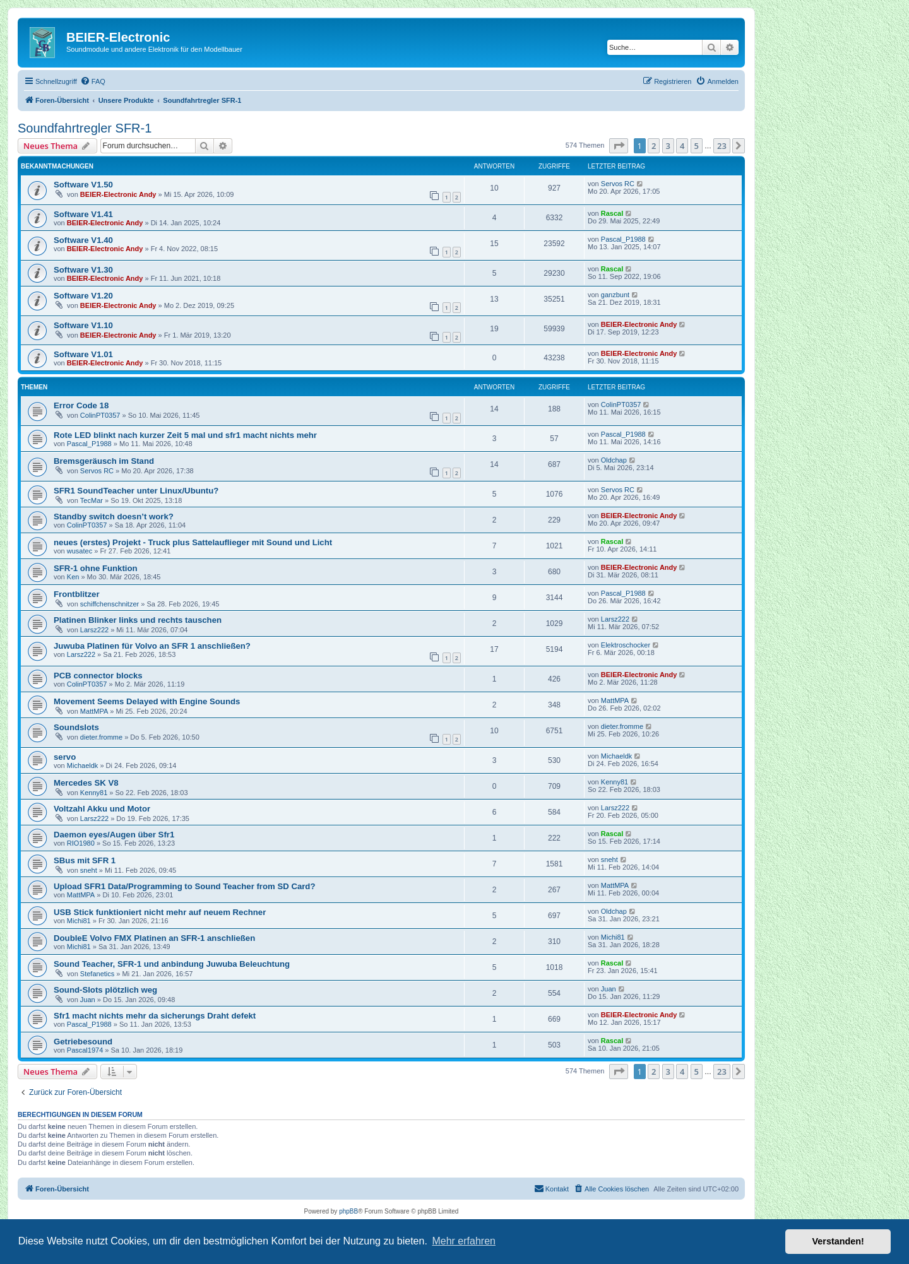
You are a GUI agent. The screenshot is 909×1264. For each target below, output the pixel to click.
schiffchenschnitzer (109, 604)
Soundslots (76, 727)
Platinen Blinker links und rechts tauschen (138, 620)
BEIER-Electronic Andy (118, 194)
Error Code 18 (81, 405)
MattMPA (94, 711)
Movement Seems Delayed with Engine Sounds (147, 701)
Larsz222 (94, 630)
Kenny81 (93, 792)
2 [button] (653, 145)
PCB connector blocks (98, 675)
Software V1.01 (83, 354)
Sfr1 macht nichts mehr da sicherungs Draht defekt (155, 1015)
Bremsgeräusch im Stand (104, 461)
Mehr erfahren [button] (464, 1241)
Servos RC (617, 183)
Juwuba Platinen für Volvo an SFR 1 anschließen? (152, 646)
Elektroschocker (625, 645)
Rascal (612, 213)
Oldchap (614, 460)
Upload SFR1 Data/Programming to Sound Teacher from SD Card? (184, 886)
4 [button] (682, 145)
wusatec (79, 551)
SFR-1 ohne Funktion (96, 568)
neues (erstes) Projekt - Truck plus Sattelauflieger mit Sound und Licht (193, 542)
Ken (73, 577)
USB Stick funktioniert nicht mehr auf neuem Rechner (160, 912)
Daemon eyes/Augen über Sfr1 (114, 834)
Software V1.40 (83, 240)
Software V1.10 (83, 325)
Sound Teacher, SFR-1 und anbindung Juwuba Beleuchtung (172, 964)
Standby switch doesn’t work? (114, 516)
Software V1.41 (83, 214)
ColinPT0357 (100, 415)
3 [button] (668, 145)
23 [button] (722, 145)
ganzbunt (615, 294)
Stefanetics (97, 974)
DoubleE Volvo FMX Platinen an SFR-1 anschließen (154, 938)
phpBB (348, 1211)
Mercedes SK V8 (86, 783)
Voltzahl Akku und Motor (102, 808)
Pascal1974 (85, 1050)
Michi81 (79, 920)
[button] (618, 145)
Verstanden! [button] (838, 1241)
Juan (87, 999)
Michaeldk (82, 765)
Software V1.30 (83, 270)
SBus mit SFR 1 (85, 860)
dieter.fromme (101, 737)
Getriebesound (83, 1041)
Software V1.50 (83, 184)
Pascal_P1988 (623, 239)
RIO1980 (81, 843)
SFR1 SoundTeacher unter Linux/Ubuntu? (136, 490)
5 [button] (696, 145)
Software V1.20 (83, 295)
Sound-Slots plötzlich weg (105, 990)
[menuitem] (92, 81)
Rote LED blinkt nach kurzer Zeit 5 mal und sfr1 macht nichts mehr (185, 435)
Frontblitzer (77, 594)
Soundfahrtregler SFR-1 (85, 128)
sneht (88, 870)
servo (65, 757)
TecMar (91, 500)
